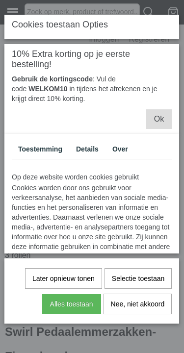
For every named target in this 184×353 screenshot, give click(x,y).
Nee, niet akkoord (138, 304)
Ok (159, 119)
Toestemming (40, 149)
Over (120, 149)
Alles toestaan (71, 304)
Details (87, 149)
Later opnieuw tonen (63, 278)
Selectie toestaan (138, 278)
